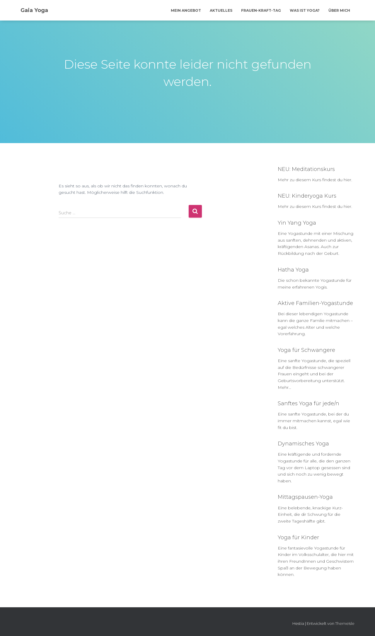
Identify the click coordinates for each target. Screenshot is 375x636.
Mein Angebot (186, 10)
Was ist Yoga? (305, 10)
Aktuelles (221, 10)
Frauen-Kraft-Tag (261, 10)
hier (347, 179)
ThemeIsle (344, 623)
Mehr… (284, 387)
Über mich (339, 10)
